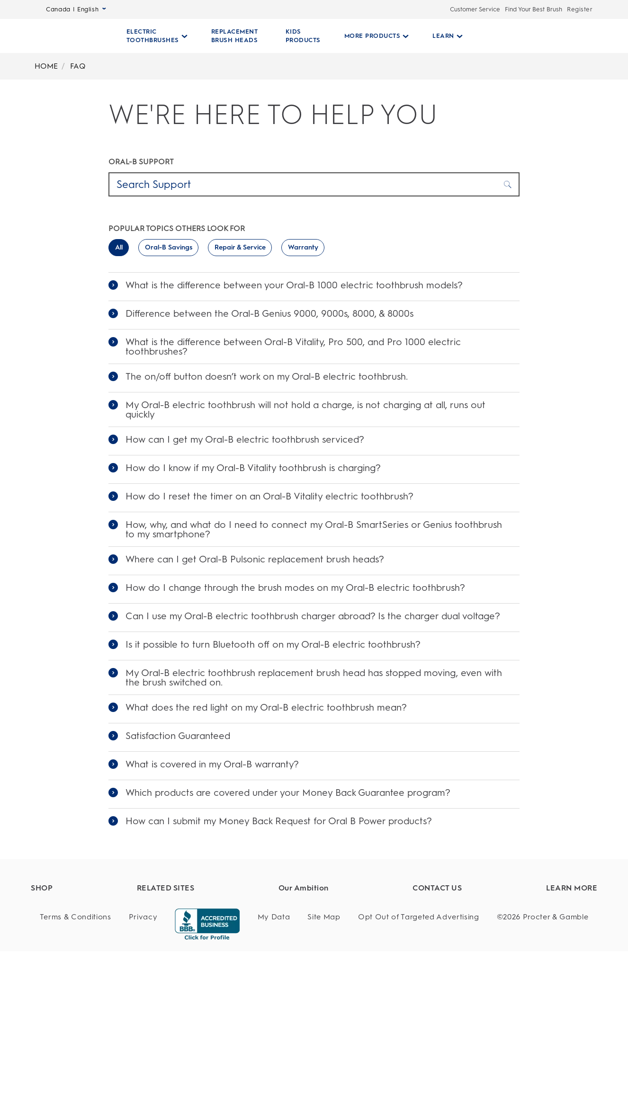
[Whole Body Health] (337, 942)
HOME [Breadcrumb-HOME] (46, 66)
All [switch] (119, 247)
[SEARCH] (527, 36)
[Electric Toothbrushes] (88, 925)
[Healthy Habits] (337, 908)
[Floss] (88, 1012)
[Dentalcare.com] (223, 925)
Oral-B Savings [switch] (168, 247)
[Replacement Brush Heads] (88, 942)
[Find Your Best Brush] (88, 908)
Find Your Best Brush (533, 9)
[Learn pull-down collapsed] (444, 36)
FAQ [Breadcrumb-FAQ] (78, 66)
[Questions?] (455, 960)
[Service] (455, 942)
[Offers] (88, 1029)
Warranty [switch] (303, 247)
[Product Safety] (337, 925)
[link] (314, 287)
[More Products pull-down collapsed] (373, 36)
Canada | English (76, 9)
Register (579, 9)
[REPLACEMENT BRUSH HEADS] (234, 36)
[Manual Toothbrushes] (88, 995)
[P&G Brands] (223, 908)
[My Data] (274, 1061)
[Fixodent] (223, 942)
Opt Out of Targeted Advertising (418, 1060)
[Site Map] (323, 1061)
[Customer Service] (455, 925)
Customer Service (475, 9)
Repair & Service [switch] (240, 247)
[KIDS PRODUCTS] (299, 36)
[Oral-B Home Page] (73, 36)
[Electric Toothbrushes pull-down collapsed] (157, 36)
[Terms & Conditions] (75, 1061)
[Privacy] (143, 1061)
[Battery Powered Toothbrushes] (88, 977)
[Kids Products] (88, 960)
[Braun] (223, 960)
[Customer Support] (455, 908)
